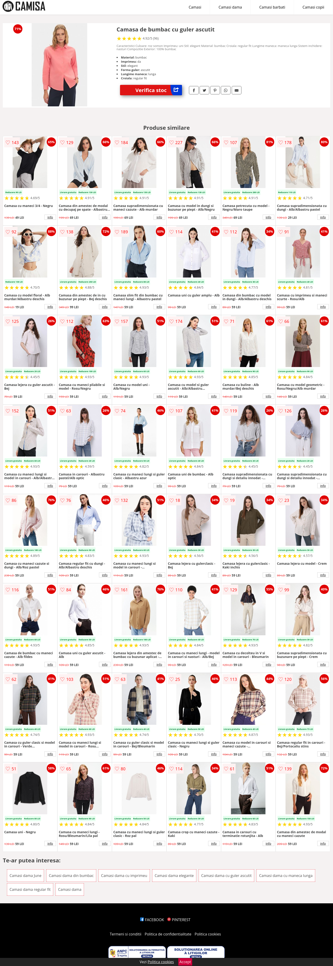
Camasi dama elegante (174, 875)
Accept (185, 961)
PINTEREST (178, 919)
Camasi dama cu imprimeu (124, 875)
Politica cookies (208, 934)
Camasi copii (313, 7)
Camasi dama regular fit (30, 889)
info (50, 217)
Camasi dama (230, 7)
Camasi (195, 7)
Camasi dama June (25, 875)
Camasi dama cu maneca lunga (285, 875)
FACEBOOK (152, 919)
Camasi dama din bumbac (71, 875)
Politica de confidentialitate (168, 934)
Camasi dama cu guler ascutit (226, 875)
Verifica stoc (159, 90)
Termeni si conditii (126, 934)
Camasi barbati (272, 7)
